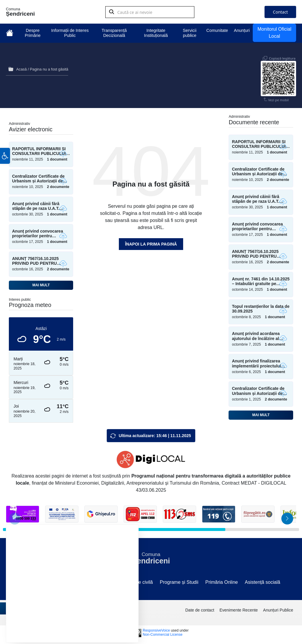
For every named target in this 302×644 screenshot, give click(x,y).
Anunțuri (242, 30)
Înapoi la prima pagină (151, 242)
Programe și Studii (179, 580)
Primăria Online (221, 580)
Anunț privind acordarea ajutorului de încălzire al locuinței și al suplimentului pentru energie (259, 335)
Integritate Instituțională (156, 33)
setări (96, 608)
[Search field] (150, 13)
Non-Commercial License (163, 633)
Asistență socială (262, 580)
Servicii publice (189, 33)
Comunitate (217, 30)
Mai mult (41, 284)
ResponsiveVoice (156, 629)
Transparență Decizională (114, 33)
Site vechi (32, 580)
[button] (5, 171)
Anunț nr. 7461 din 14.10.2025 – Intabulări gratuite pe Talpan (260, 280)
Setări (111, 622)
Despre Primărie (33, 33)
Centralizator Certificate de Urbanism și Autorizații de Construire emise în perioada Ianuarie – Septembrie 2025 (260, 390)
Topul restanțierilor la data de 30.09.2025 (260, 307)
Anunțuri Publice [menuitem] (278, 608)
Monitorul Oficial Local (274, 33)
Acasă (21, 68)
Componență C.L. (67, 580)
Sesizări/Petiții (108, 580)
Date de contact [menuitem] (199, 608)
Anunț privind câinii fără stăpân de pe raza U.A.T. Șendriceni (35, 205)
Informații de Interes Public (69, 33)
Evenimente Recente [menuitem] (238, 608)
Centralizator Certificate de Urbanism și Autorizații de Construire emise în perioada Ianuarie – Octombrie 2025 (40, 177)
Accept (43, 622)
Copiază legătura (282, 54)
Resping (78, 622)
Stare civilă (141, 580)
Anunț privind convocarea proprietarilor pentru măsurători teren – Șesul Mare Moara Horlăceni (37, 232)
